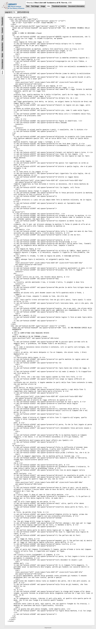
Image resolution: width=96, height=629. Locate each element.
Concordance (2, 64)
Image (43, 6)
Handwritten (2, 46)
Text (27, 6)
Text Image (35, 6)
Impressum (48, 627)
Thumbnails (2, 21)
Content (2, 30)
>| (27, 12)
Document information (76, 6)
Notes (2, 55)
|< (9, 12)
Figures (2, 37)
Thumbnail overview (59, 6)
